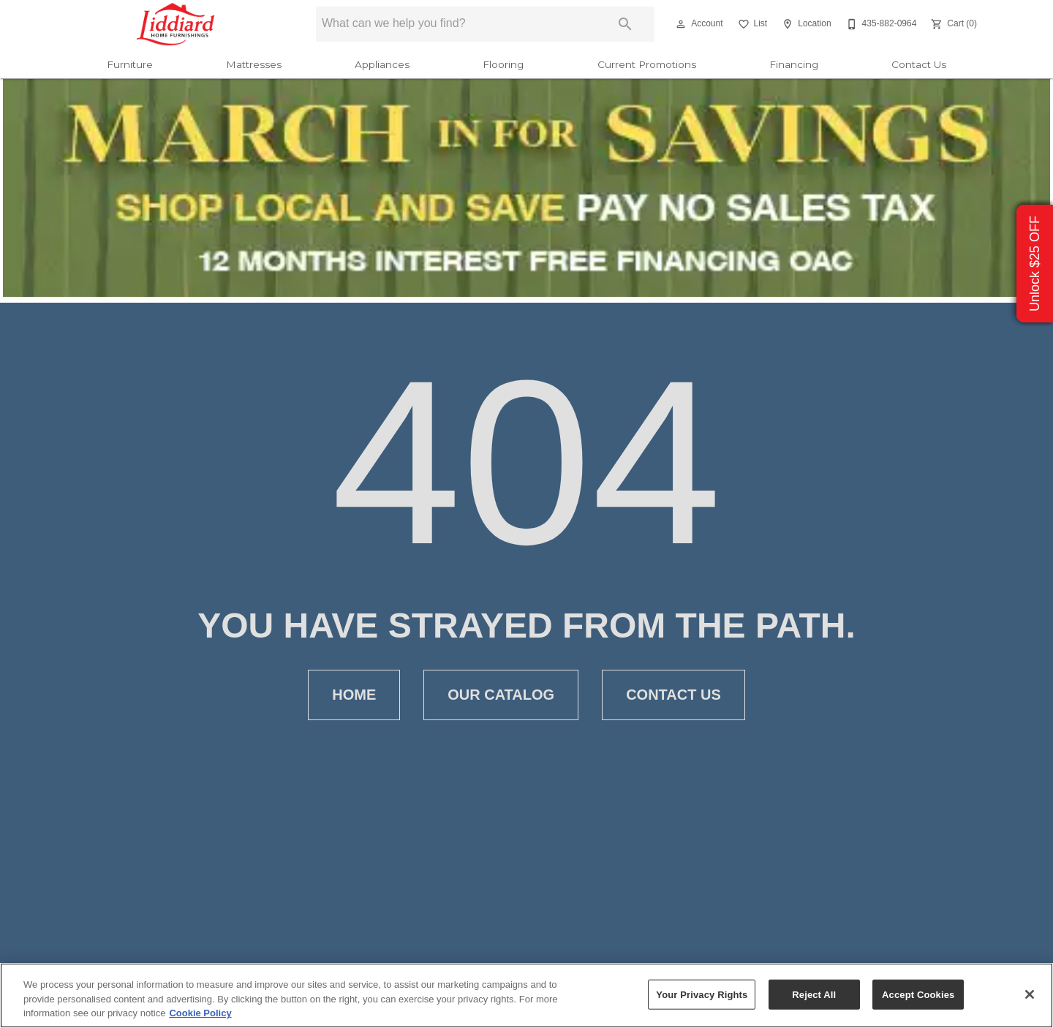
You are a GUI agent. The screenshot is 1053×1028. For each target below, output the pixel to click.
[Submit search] (625, 24)
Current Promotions (646, 64)
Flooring (503, 64)
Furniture (130, 64)
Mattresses (254, 64)
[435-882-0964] (880, 24)
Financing (793, 64)
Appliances (382, 64)
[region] (526, 995)
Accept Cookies (918, 994)
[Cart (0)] (952, 24)
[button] (681, 24)
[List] (751, 24)
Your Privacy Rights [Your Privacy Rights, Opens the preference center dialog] (701, 994)
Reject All (814, 994)
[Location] (805, 24)
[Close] (1030, 994)
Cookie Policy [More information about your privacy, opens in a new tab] (200, 1013)
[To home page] (176, 24)
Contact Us (918, 64)
